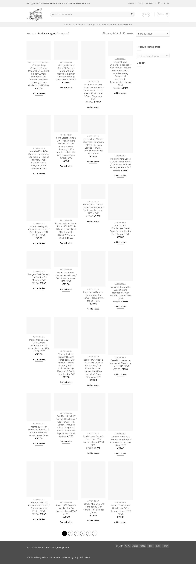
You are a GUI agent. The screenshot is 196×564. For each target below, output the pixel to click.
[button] (146, 14)
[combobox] (153, 56)
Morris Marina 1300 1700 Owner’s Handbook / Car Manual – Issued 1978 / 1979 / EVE (38, 345)
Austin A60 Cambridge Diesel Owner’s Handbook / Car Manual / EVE (120, 229)
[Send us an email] (162, 4)
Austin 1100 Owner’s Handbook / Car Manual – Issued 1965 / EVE (120, 509)
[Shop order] (152, 34)
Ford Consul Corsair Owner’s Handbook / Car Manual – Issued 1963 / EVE (93, 208)
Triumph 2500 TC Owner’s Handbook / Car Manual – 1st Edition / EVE (38, 506)
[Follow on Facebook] (156, 4)
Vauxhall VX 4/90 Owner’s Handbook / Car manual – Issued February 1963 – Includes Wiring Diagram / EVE (38, 158)
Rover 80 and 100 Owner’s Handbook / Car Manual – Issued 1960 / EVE (120, 441)
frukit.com (84, 557)
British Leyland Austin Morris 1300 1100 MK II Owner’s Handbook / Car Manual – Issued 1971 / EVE (66, 229)
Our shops (79, 24)
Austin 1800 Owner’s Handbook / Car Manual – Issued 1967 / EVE (66, 509)
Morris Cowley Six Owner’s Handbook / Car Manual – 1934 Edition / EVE (38, 230)
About (68, 24)
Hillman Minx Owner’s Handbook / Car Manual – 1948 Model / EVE (93, 508)
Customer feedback (106, 24)
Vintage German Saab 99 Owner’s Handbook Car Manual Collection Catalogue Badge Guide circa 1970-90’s (66, 72)
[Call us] (165, 4)
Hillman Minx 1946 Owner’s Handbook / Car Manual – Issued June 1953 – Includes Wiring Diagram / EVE (93, 91)
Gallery (91, 24)
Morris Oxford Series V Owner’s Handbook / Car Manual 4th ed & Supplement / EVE (120, 163)
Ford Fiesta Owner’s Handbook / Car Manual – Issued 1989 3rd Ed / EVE (93, 296)
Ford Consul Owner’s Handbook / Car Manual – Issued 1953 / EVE (93, 440)
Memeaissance (125, 24)
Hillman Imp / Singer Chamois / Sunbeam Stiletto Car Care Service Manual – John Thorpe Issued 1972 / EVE (93, 146)
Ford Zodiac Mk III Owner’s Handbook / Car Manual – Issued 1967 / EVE (66, 276)
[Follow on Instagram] (159, 4)
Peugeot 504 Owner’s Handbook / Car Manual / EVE (39, 277)
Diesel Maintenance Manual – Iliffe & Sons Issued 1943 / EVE (120, 363)
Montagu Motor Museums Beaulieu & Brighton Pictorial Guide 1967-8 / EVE (38, 431)
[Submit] (132, 14)
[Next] (94, 533)
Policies (149, 3)
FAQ (141, 3)
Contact (131, 3)
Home (30, 33)
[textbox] (152, 56)
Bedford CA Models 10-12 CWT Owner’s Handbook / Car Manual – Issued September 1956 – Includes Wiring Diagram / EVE (93, 368)
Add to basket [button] (39, 93)
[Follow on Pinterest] (168, 4)
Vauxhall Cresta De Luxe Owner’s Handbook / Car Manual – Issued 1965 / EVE (120, 293)
